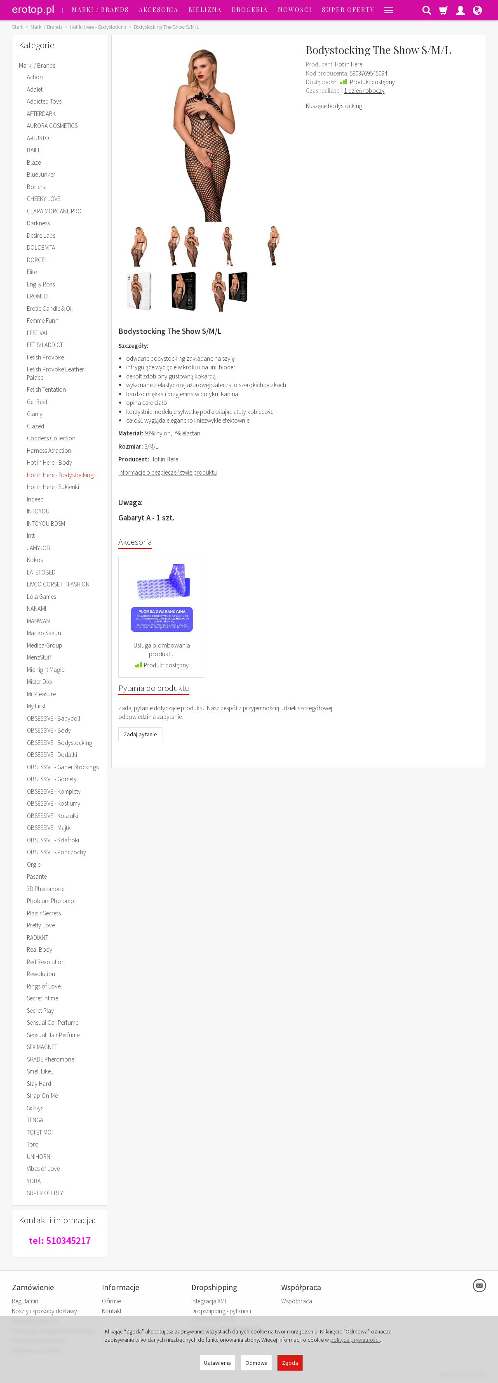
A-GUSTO (38, 138)
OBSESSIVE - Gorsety (52, 779)
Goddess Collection (51, 438)
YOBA (34, 1181)
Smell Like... (40, 1071)
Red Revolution (46, 962)
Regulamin (25, 1301)
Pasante (37, 876)
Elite (32, 272)
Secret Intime (42, 998)
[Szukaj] (426, 10)
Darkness (38, 223)
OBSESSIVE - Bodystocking (59, 743)
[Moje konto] (460, 10)
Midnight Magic (45, 670)
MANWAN (38, 621)
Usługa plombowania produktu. (162, 649)
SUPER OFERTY (348, 10)
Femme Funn (43, 320)
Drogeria (250, 10)
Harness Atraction (49, 450)
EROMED (37, 296)
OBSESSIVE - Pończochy (56, 852)
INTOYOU (38, 511)
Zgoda (290, 1362)
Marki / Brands (100, 10)
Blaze (34, 162)
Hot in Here (348, 64)
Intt (31, 535)
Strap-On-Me (42, 1095)
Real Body (39, 949)
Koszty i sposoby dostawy (44, 1311)
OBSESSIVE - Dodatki (52, 755)
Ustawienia (217, 1362)
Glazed (35, 426)
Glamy (34, 414)
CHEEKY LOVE (43, 199)
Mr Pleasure (41, 694)
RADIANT (37, 937)
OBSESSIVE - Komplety (54, 791)
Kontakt (112, 1311)
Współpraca (296, 1301)
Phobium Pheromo (50, 901)
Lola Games (41, 596)
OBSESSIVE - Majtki (49, 828)
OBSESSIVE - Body (49, 730)
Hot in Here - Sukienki (53, 487)
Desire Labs (41, 235)
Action (35, 77)
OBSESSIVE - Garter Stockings (63, 767)
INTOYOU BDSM (46, 523)
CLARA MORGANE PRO (54, 211)
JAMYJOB (38, 548)
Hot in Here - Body (49, 462)
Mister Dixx (39, 682)
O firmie (111, 1301)
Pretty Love (41, 925)
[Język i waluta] (477, 10)
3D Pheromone (45, 889)
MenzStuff (39, 657)
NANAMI (36, 608)
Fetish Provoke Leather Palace (55, 373)
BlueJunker (41, 174)
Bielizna (205, 10)
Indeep (35, 499)
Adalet (34, 89)
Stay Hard (39, 1083)
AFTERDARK (41, 114)
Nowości (295, 10)
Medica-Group (44, 645)
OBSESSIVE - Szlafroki (53, 840)
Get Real (37, 402)
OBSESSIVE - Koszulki (52, 816)
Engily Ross (41, 284)
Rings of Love (44, 986)
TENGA (35, 1120)
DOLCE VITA (41, 247)
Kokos (35, 560)
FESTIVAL (38, 333)
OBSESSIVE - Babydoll (53, 718)
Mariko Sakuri (44, 633)
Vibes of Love (43, 1169)
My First (36, 706)
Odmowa (256, 1362)
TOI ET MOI (40, 1132)
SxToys (35, 1108)
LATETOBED (41, 572)
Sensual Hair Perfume (53, 1035)
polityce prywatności (355, 1339)
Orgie (33, 864)
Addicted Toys (44, 101)
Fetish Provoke (45, 357)
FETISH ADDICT (45, 345)
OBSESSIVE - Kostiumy (53, 803)
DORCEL (37, 260)
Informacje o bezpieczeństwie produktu (167, 472)
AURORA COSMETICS (52, 126)
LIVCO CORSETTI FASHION (58, 584)
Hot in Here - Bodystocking (60, 475)
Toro (33, 1144)
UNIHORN (38, 1157)
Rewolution (41, 974)
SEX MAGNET (42, 1047)
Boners (36, 187)
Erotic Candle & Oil (50, 308)
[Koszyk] (443, 10)
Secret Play (40, 1010)
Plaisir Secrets (44, 913)
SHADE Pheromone (50, 1059)
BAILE (34, 150)
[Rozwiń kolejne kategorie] (388, 10)
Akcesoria (159, 10)
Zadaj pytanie (140, 734)
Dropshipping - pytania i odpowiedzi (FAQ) (221, 1314)
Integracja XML (209, 1301)
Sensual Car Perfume (52, 1022)
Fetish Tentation (46, 389)
